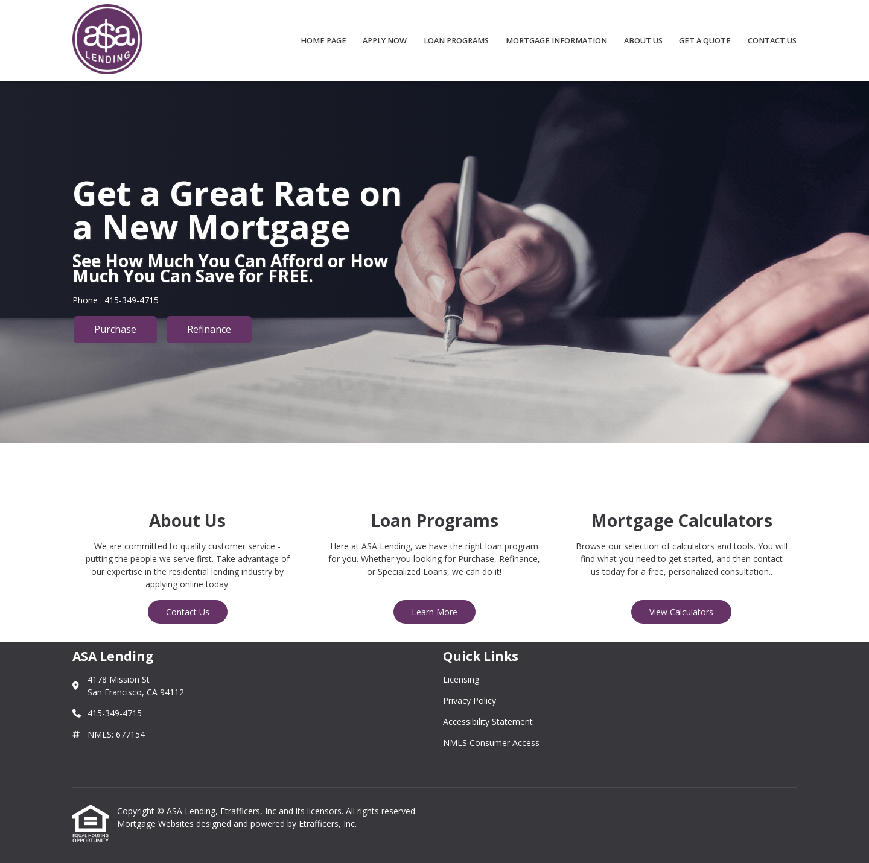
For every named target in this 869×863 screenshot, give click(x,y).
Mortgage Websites (156, 823)
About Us (643, 41)
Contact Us (772, 41)
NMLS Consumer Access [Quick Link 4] (491, 742)
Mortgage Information (556, 41)
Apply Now (385, 41)
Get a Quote (705, 41)
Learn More (434, 612)
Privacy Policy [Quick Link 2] (469, 700)
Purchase (115, 329)
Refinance (209, 329)
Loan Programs (456, 41)
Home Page (323, 41)
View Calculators (681, 612)
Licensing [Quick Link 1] (461, 679)
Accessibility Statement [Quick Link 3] (488, 721)
